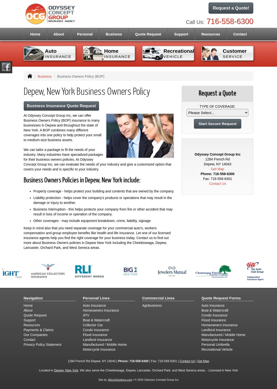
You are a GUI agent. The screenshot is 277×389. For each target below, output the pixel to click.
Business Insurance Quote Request (61, 106)
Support (30, 320)
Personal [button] (84, 34)
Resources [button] (210, 34)
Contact (240, 34)
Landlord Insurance (97, 340)
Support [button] (181, 34)
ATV (86, 315)
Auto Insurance (94, 305)
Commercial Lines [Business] (158, 298)
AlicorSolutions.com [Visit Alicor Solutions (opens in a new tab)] (120, 379)
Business (45, 76)
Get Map (217, 169)
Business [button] (114, 34)
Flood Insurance (95, 335)
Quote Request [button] (148, 34)
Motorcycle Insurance (99, 349)
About (58, 34)
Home (35, 34)
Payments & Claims (39, 330)
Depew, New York (66, 370)
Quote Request (35, 315)
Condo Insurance (96, 330)
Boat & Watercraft (96, 320)
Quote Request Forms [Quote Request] (221, 298)
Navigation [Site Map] (33, 298)
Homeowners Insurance (101, 310)
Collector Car (93, 325)
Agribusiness (152, 305)
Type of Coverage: (217, 106)
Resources (32, 325)
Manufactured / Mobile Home (105, 345)
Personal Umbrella (215, 345)
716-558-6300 (230, 21)
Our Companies (36, 335)
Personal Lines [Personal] (96, 298)
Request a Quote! (231, 8)
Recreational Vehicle (217, 349)
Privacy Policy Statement (43, 345)
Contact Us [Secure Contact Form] (217, 184)
